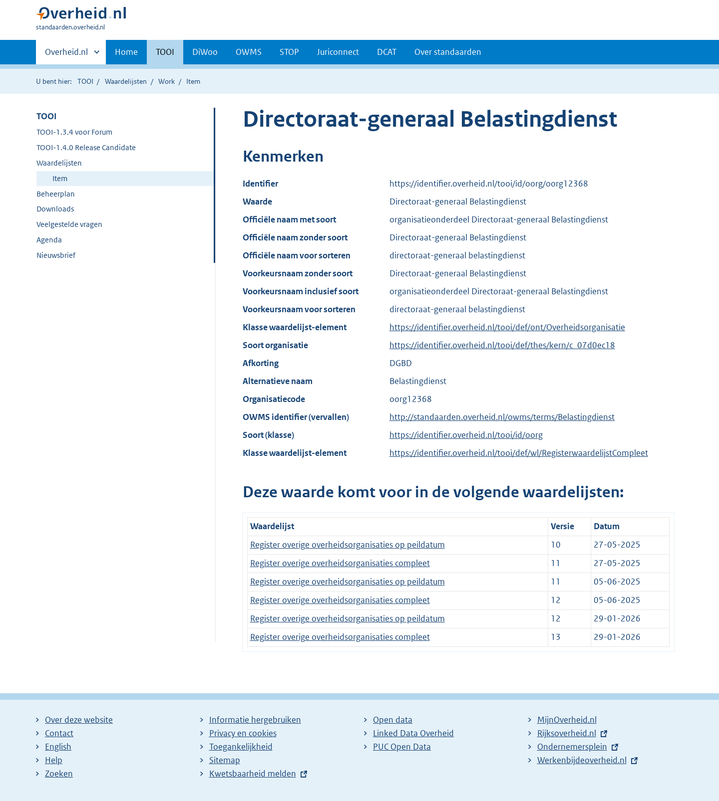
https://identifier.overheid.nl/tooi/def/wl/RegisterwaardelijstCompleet (518, 452)
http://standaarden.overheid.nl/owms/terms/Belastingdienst (502, 416)
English (58, 746)
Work (166, 81)
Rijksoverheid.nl (566, 733)
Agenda (49, 239)
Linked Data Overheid (413, 733)
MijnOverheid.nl (567, 719)
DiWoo (205, 51)
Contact (59, 733)
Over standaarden (447, 51)
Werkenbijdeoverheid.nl (582, 760)
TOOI (165, 51)
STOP (289, 51)
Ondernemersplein (572, 746)
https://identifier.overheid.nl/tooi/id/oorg (466, 434)
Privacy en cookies (243, 733)
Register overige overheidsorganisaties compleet (340, 563)
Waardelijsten (126, 81)
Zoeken (59, 773)
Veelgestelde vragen (69, 224)
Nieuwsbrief (55, 255)
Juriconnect (338, 51)
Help (53, 760)
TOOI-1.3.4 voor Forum (74, 132)
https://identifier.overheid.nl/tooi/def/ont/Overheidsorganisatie (507, 327)
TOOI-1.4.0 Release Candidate (86, 147)
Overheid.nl (66, 54)
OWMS (249, 51)
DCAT (386, 51)
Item (59, 178)
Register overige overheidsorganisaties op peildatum (347, 544)
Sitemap (224, 760)
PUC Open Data (402, 746)
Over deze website (79, 719)
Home (126, 51)
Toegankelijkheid (241, 746)
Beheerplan (55, 194)
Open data (392, 719)
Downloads (55, 208)
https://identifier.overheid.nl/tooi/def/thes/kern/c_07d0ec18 (502, 345)
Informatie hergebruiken (255, 719)
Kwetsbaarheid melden (252, 773)
